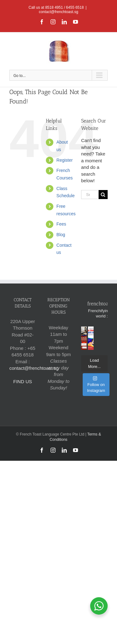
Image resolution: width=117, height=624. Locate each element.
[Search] (103, 194)
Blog (60, 234)
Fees (61, 223)
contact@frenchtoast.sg (58, 12)
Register (64, 160)
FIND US (22, 381)
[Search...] (90, 194)
